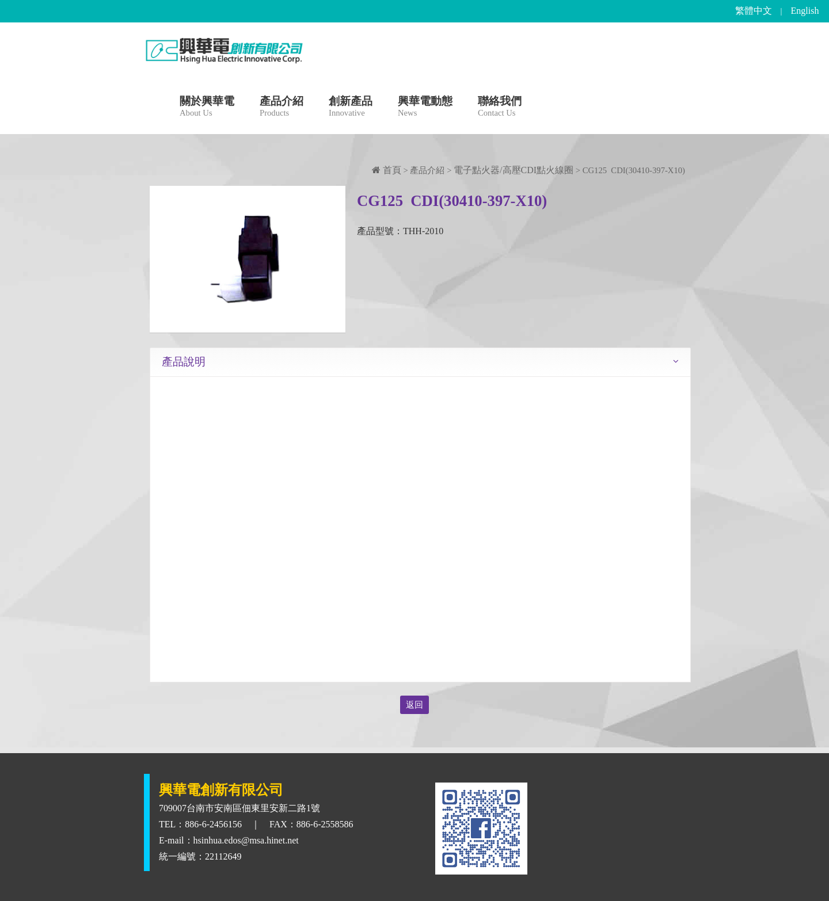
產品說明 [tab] (184, 362)
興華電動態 (425, 108)
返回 (414, 704)
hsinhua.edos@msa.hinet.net (246, 840)
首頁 (386, 170)
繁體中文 (753, 11)
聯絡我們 (500, 108)
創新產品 (350, 108)
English (805, 11)
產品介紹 (281, 108)
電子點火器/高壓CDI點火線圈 (513, 170)
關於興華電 (207, 108)
